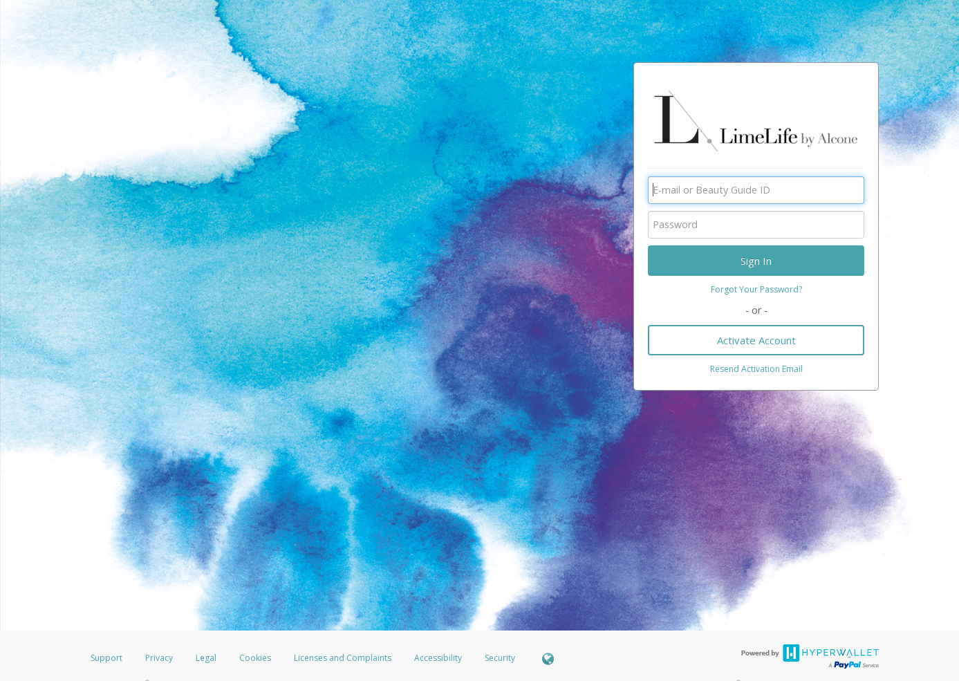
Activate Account (756, 340)
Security (500, 658)
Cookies (255, 658)
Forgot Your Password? (756, 289)
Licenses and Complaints (343, 658)
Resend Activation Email (756, 369)
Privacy (159, 658)
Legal (206, 658)
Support (106, 658)
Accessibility (438, 658)
